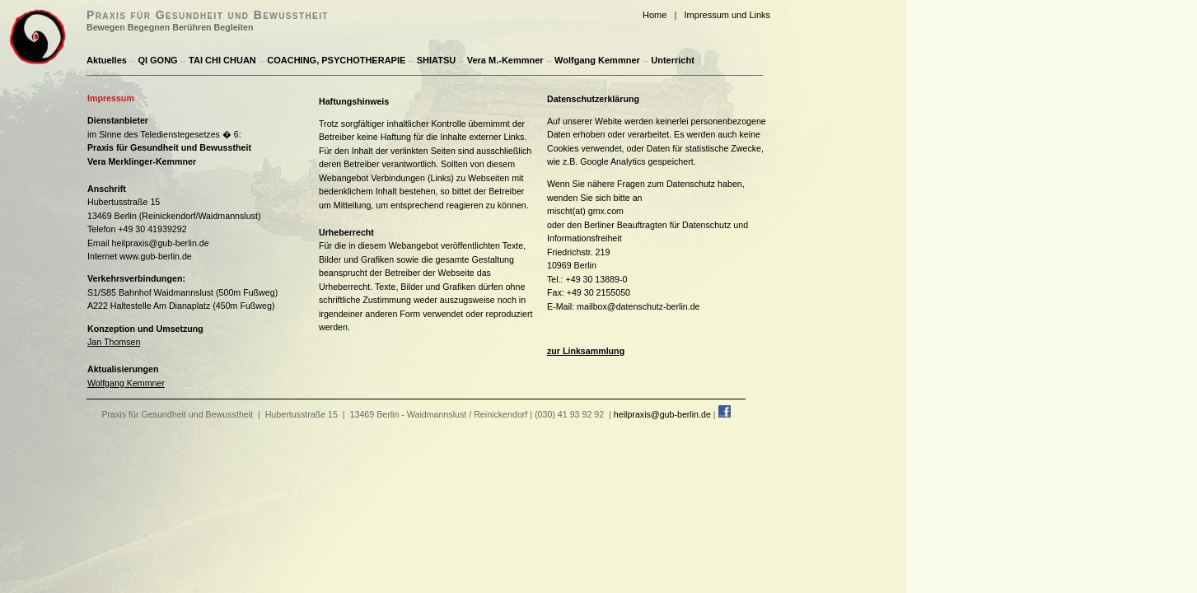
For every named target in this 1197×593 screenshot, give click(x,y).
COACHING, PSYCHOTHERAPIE (336, 60)
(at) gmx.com (598, 211)
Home (654, 15)
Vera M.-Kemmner (505, 60)
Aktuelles (107, 60)
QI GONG (157, 60)
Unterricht (672, 60)
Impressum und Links (728, 15)
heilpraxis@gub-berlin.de (160, 243)
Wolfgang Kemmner (597, 60)
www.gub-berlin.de (155, 256)
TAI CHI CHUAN (222, 60)
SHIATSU (436, 60)
